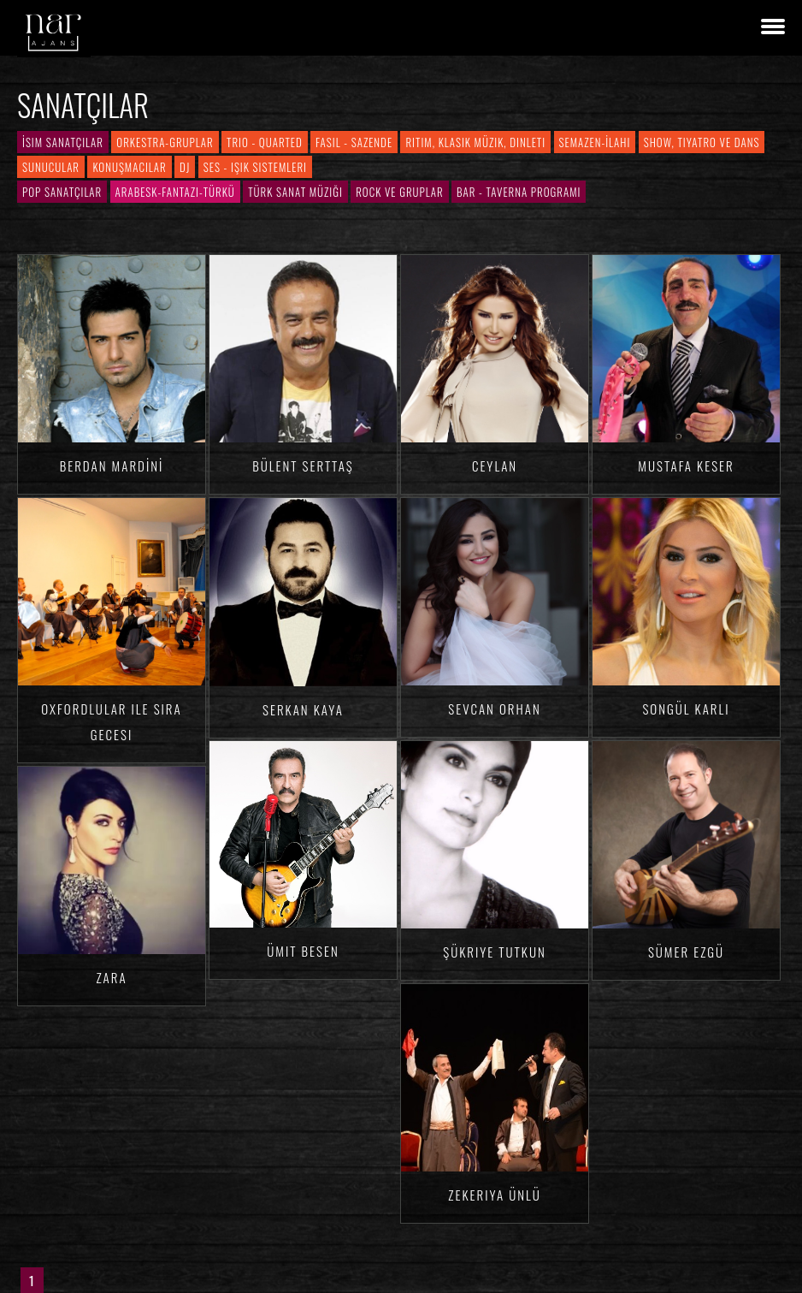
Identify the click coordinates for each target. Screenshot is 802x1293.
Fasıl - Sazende (353, 142)
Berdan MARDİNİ (112, 465)
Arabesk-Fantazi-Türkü (175, 191)
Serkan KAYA (303, 709)
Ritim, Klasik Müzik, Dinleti (475, 142)
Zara (111, 977)
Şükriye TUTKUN (494, 951)
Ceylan (494, 465)
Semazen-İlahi (595, 142)
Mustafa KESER (686, 465)
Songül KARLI (685, 708)
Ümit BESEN (303, 950)
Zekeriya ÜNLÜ (494, 1194)
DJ (185, 166)
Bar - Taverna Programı (519, 191)
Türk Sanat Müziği (295, 191)
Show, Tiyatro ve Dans (702, 142)
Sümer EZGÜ (686, 951)
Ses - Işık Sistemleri (255, 166)
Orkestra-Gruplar (164, 142)
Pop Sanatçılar (62, 191)
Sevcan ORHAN (494, 708)
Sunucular (51, 166)
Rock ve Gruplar (399, 191)
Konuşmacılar (129, 166)
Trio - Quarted (265, 142)
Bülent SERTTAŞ (303, 465)
